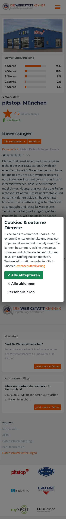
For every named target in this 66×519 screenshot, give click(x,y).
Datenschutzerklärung (30, 266)
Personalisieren (21, 292)
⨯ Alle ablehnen (21, 283)
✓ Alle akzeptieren (23, 275)
